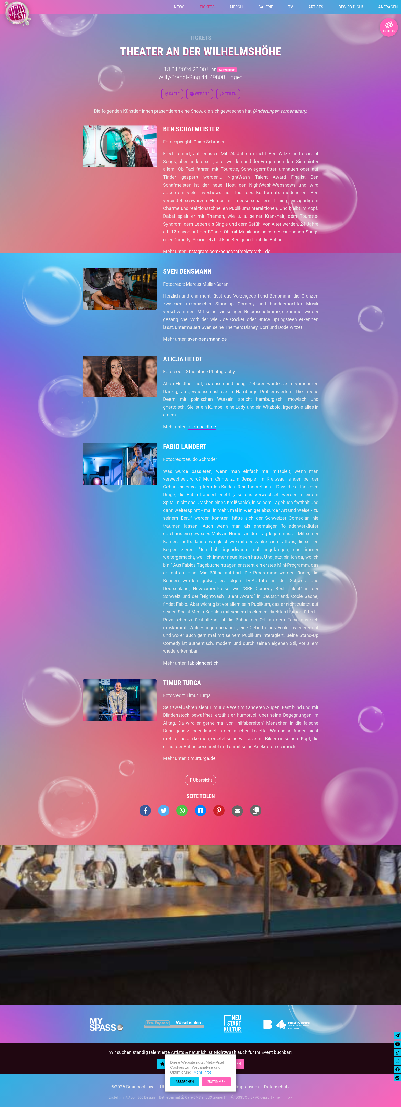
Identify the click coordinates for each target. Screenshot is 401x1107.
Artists (315, 6)
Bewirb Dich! (351, 6)
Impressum (247, 1086)
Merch (236, 6)
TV (290, 6)
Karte (172, 94)
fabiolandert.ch (203, 663)
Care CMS (191, 1097)
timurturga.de (202, 758)
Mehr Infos (202, 1072)
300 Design (146, 1097)
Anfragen (388, 6)
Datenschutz (277, 1086)
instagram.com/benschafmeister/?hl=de (229, 251)
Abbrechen (185, 1082)
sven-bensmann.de (207, 339)
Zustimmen (216, 1082)
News (179, 6)
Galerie (265, 6)
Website (199, 94)
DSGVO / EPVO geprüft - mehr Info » (262, 1097)
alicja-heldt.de (202, 426)
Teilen (228, 94)
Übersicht (200, 780)
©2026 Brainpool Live (133, 1086)
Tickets (207, 6)
